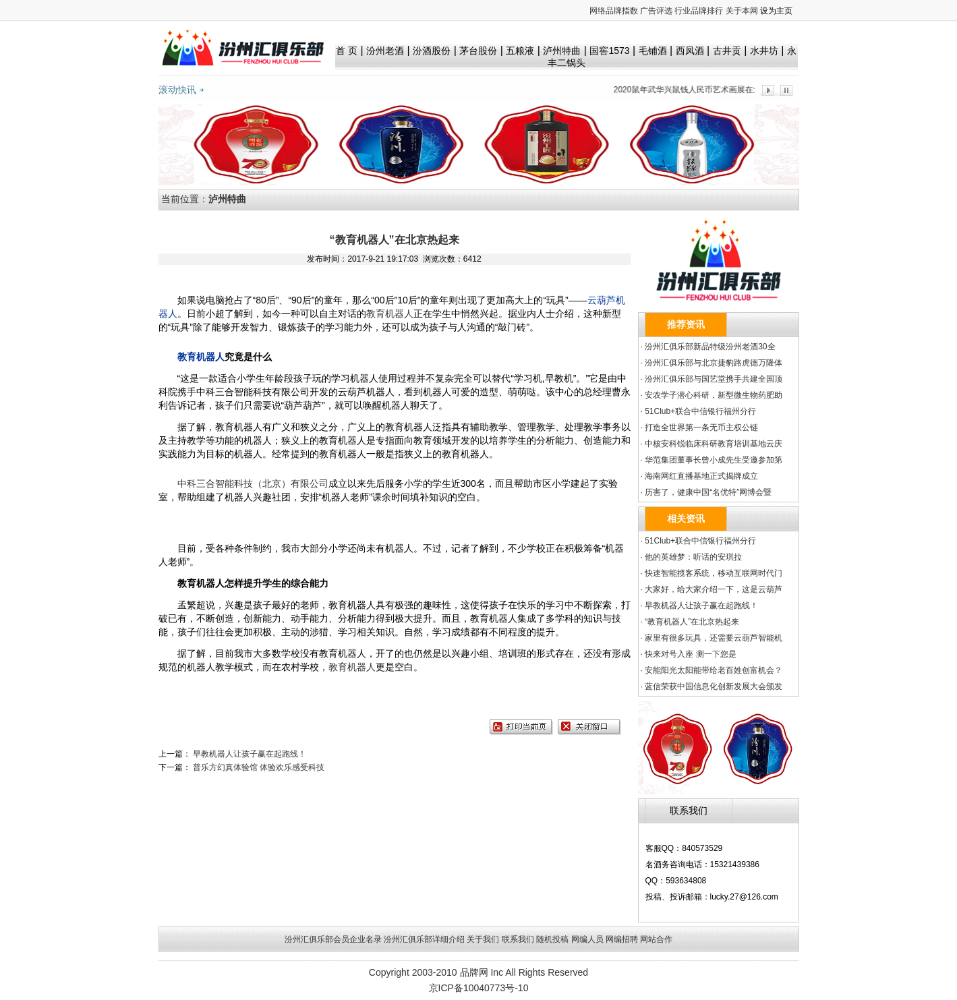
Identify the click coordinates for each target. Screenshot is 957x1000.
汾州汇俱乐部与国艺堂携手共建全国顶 (713, 379)
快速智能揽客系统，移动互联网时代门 (713, 573)
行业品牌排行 (698, 11)
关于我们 (483, 939)
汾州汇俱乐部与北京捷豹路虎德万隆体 (713, 362)
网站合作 (656, 939)
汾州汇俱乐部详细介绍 (424, 939)
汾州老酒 (385, 50)
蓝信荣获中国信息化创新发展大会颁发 (713, 686)
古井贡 (727, 50)
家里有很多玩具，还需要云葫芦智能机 (713, 638)
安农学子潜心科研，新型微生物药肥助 (713, 395)
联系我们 (518, 939)
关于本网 (742, 11)
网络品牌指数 (613, 11)
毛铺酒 (653, 50)
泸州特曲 (562, 50)
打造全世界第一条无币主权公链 (701, 427)
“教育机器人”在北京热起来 (692, 621)
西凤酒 (690, 50)
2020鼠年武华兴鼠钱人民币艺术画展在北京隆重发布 (710, 89)
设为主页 (776, 11)
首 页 (346, 50)
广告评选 (656, 11)
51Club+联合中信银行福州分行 (700, 411)
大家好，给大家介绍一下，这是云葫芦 (713, 589)
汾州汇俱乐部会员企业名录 (333, 939)
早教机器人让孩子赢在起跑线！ (249, 754)
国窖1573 (609, 50)
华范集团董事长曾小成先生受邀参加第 (713, 460)
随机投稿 (552, 939)
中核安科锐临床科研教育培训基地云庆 (713, 443)
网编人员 (587, 939)
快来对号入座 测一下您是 (690, 654)
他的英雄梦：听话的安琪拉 (693, 557)
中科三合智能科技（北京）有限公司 (252, 483)
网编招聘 (622, 939)
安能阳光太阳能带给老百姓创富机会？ (713, 670)
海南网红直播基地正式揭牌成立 (701, 476)
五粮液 (520, 50)
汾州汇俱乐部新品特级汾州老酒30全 (710, 346)
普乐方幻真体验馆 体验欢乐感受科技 (258, 767)
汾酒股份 (432, 50)
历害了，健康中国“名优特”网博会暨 (708, 492)
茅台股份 (478, 50)
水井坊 (764, 50)
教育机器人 (389, 313)
